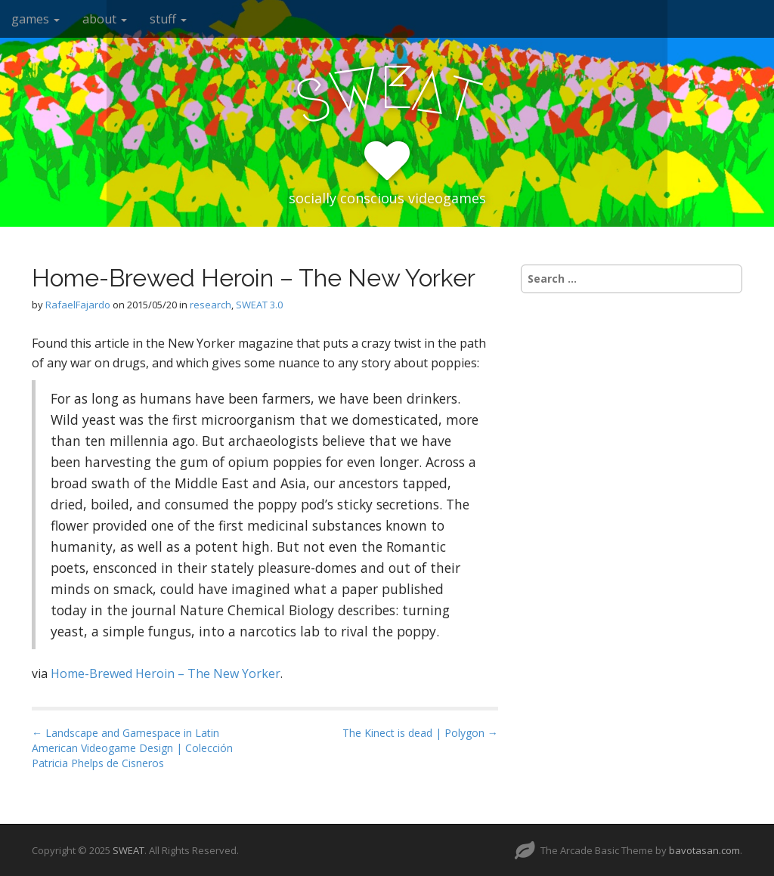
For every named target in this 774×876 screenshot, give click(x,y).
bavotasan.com (704, 850)
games (35, 19)
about (104, 19)
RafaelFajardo (77, 304)
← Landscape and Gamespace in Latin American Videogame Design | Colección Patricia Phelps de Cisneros (132, 748)
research (210, 304)
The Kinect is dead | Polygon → (420, 733)
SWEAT (128, 850)
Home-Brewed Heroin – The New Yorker (165, 673)
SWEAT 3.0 (259, 304)
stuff (168, 19)
